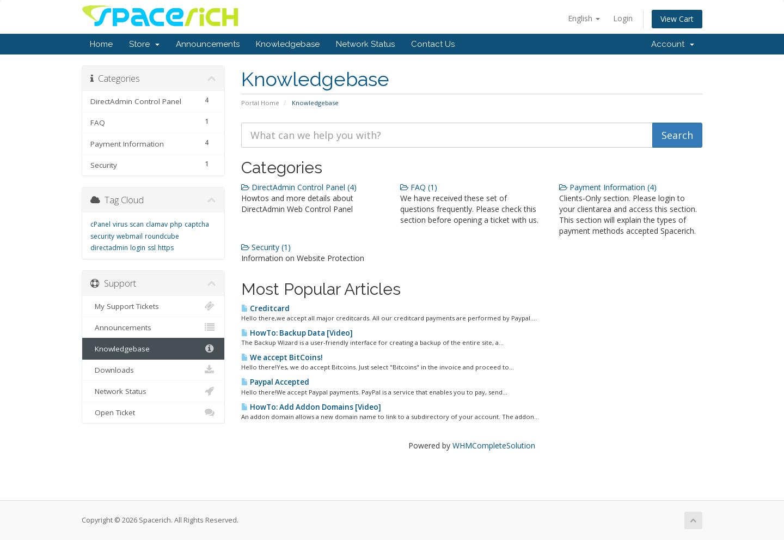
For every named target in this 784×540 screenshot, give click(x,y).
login (137, 247)
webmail (130, 236)
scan (137, 224)
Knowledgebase (288, 44)
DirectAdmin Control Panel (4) (299, 187)
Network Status (365, 44)
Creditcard (265, 308)
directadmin (109, 247)
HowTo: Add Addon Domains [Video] (311, 407)
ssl (152, 247)
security (102, 236)
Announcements (208, 44)
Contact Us (433, 44)
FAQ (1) (418, 187)
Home (101, 44)
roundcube (162, 236)
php (176, 224)
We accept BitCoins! (282, 357)
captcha (197, 224)
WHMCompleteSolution (493, 445)
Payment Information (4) (608, 187)
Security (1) (266, 247)
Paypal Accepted (275, 382)
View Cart (677, 19)
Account (672, 44)
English (584, 18)
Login (623, 18)
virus (120, 224)
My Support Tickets (153, 306)
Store (144, 44)
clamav (157, 224)
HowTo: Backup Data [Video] (297, 333)
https (166, 247)
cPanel (100, 224)
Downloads (153, 370)
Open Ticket (153, 412)
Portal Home (260, 103)
